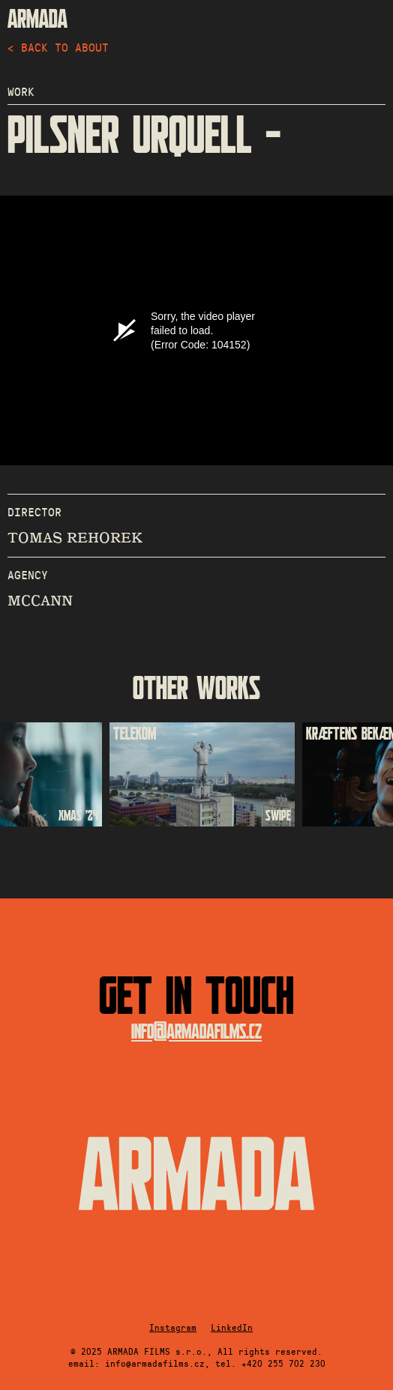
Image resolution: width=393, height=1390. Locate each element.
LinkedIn (232, 1327)
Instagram (172, 1327)
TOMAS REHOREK (75, 538)
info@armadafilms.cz (196, 1032)
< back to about (58, 47)
